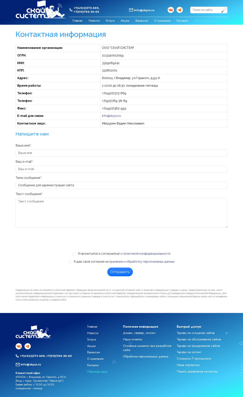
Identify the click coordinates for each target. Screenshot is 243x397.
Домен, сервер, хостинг (139, 333)
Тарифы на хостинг (189, 352)
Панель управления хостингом (197, 371)
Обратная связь (204, 20)
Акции (125, 20)
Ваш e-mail (24, 161)
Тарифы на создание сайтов (196, 333)
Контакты (182, 20)
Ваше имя (23, 145)
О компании (162, 20)
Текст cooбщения (28, 194)
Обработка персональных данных (145, 356)
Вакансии (141, 20)
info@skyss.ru (144, 10)
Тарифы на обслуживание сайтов (199, 339)
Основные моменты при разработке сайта (147, 348)
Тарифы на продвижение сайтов (198, 346)
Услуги (110, 20)
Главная (77, 20)
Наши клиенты (132, 339)
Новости (94, 20)
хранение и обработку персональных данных (142, 261)
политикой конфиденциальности (146, 253)
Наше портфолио (188, 365)
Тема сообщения (28, 178)
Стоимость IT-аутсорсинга (194, 358)
